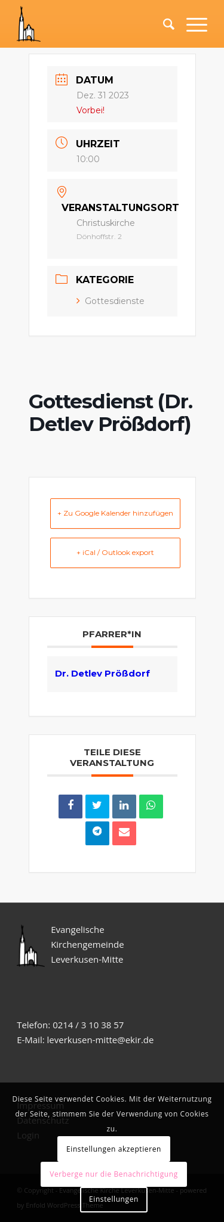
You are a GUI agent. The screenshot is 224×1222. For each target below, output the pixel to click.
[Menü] (190, 24)
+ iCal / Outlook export (115, 552)
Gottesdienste (110, 301)
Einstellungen (114, 1199)
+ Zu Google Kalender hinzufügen (115, 512)
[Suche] (162, 24)
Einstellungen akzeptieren (113, 1149)
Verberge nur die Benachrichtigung (114, 1174)
